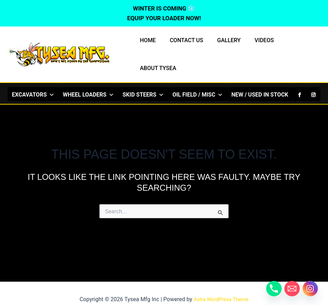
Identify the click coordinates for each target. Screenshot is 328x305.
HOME (150, 44)
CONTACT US (186, 44)
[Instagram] (313, 75)
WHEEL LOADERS (88, 75)
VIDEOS (258, 44)
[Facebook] (299, 75)
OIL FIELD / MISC (197, 75)
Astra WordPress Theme (221, 287)
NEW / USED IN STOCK (259, 75)
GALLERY (226, 44)
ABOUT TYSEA (297, 44)
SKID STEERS (143, 75)
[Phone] (274, 288)
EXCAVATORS (33, 75)
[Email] (292, 288)
